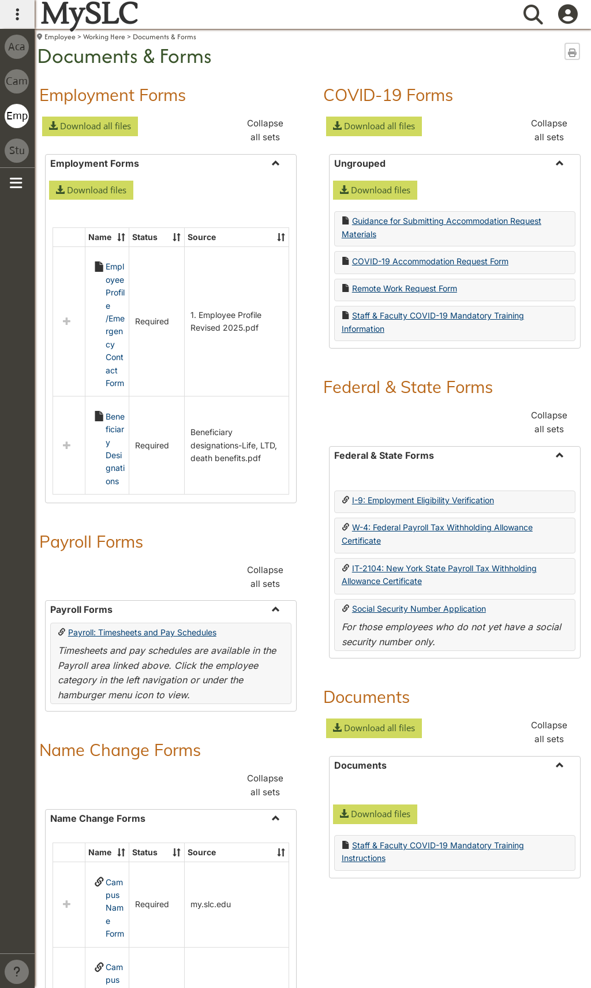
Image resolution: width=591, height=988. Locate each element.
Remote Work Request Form (404, 288)
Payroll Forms (91, 435)
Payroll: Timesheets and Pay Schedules (142, 527)
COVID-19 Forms (388, 94)
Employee (60, 36)
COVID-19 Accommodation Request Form (430, 261)
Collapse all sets (265, 130)
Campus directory (124, 952)
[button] (90, 126)
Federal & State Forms (408, 386)
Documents (366, 696)
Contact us (59, 952)
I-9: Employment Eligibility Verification (423, 500)
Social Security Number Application (419, 608)
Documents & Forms (164, 36)
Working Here (104, 36)
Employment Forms (112, 94)
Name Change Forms (120, 644)
